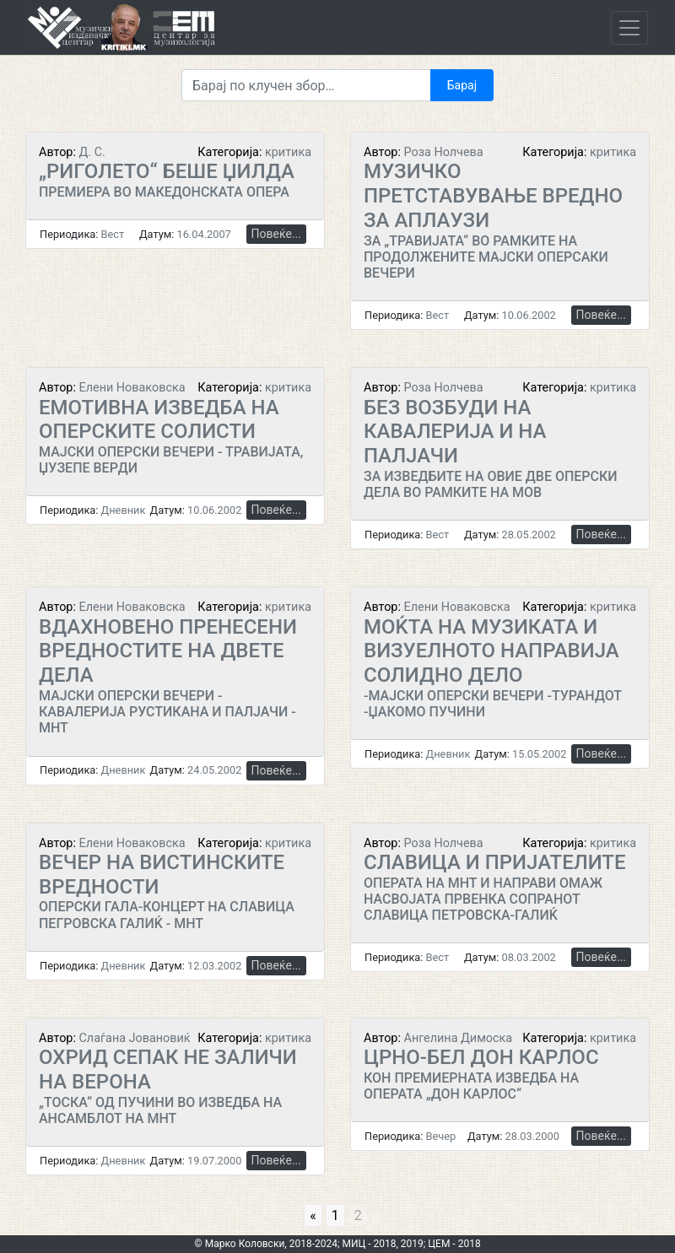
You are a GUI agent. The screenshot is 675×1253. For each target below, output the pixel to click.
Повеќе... (276, 233)
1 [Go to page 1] (335, 1215)
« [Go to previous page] (313, 1215)
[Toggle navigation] (629, 28)
